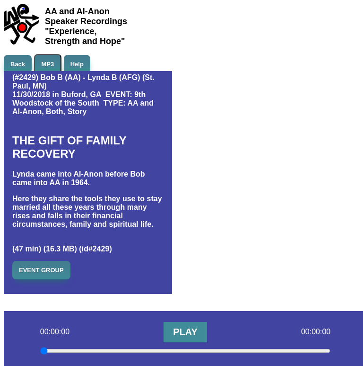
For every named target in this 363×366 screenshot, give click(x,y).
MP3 (48, 64)
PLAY (185, 332)
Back (17, 64)
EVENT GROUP (41, 270)
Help (77, 64)
